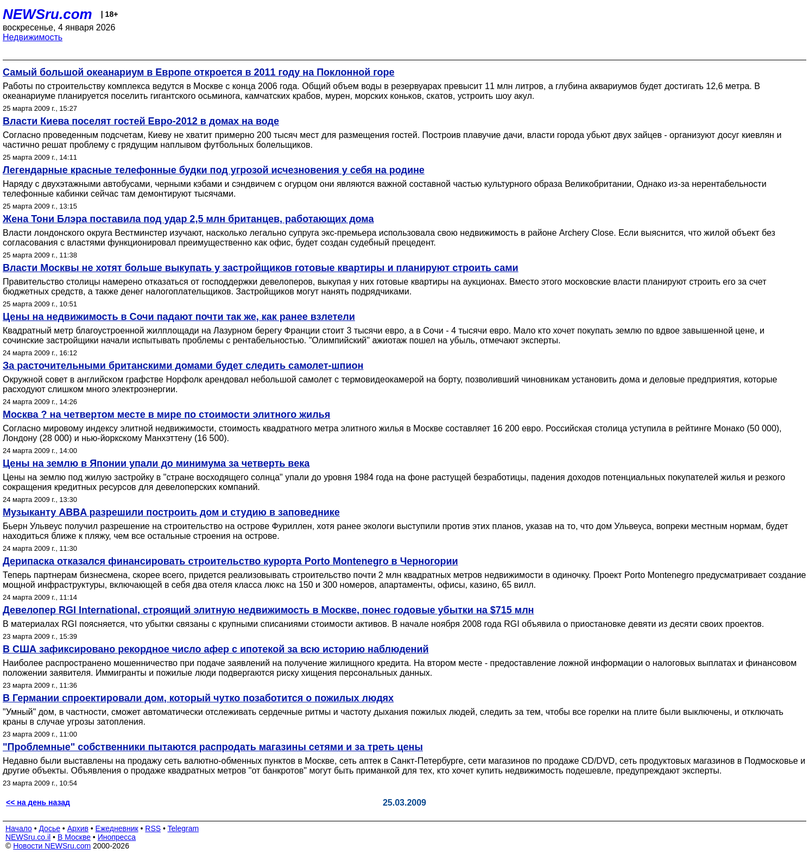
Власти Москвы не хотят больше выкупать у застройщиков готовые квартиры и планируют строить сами (261, 267)
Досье (49, 828)
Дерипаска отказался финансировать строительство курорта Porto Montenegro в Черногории (230, 561)
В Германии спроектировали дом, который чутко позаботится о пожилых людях (198, 698)
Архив (78, 828)
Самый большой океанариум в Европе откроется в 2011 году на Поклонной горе (199, 72)
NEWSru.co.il (27, 837)
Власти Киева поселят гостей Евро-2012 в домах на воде (141, 121)
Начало (18, 828)
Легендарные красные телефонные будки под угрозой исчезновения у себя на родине (214, 170)
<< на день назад (38, 802)
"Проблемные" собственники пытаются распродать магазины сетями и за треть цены (213, 747)
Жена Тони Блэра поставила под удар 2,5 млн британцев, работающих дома (188, 218)
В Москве (74, 837)
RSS (153, 828)
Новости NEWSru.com (52, 845)
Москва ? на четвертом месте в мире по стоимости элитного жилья (166, 414)
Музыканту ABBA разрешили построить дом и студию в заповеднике (171, 512)
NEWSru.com (47, 14)
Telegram (183, 828)
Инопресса (117, 837)
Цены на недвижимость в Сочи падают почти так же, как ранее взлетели (179, 316)
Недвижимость (32, 37)
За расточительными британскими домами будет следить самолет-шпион (183, 365)
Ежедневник (117, 828)
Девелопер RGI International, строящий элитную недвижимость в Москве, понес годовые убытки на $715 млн (268, 610)
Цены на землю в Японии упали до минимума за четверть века (156, 463)
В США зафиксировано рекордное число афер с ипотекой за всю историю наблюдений (216, 649)
